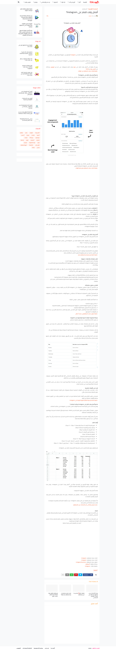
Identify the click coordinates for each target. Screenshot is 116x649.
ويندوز (28, 135)
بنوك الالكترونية (32, 142)
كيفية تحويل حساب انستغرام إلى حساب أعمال (86, 314)
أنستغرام (84, 9)
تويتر (74, 67)
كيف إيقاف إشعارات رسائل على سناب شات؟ (26, 59)
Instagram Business (81, 562)
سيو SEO (31, 138)
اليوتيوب (52, 67)
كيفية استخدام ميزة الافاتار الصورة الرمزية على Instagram (83, 400)
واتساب (33, 135)
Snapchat (31, 145)
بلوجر (38, 142)
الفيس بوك (93, 69)
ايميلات (26, 138)
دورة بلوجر (37, 138)
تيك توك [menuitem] (63, 2)
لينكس (38, 147)
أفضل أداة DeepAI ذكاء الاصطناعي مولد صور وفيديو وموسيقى (25, 93)
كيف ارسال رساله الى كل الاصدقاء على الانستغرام (85, 505)
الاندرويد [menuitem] (56, 2)
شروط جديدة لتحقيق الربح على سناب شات (25, 45)
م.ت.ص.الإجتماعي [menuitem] (45, 2)
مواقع (21, 133)
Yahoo (33, 147)
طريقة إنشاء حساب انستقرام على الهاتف (87, 71)
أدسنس (22, 135)
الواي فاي (37, 145)
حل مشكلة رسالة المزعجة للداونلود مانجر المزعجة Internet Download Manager (26, 18)
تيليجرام (25, 142)
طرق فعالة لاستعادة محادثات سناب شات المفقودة (27, 67)
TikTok (87, 69)
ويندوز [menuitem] (35, 2)
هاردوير (38, 140)
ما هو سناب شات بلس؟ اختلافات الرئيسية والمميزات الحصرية (25, 53)
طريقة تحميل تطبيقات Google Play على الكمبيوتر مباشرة (25, 25)
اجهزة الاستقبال (24, 145)
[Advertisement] (72, 181)
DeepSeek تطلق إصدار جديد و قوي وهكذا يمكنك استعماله (25, 112)
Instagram (83, 560)
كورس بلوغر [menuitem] (28, 2)
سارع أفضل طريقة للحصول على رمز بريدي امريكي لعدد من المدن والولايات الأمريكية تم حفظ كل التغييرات (25, 33)
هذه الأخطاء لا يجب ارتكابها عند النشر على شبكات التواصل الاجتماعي (93, 595)
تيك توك (22, 140)
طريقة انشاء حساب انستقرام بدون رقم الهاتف (86, 168)
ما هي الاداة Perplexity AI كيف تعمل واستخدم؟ (26, 119)
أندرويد (38, 135)
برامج (26, 133)
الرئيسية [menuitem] (85, 2)
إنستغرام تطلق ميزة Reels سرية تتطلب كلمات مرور (53, 595)
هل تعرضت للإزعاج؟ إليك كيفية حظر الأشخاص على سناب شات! (26, 74)
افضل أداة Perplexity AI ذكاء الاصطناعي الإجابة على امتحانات (25, 106)
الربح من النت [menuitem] (72, 2)
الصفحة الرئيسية (93, 9)
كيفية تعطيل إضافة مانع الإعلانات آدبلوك (26, 9)
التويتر (27, 140)
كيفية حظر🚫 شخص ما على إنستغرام (79, 594)
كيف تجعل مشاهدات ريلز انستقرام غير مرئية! (66, 594)
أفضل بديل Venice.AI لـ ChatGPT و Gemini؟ (27, 99)
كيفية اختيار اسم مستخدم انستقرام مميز (87, 255)
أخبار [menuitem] (80, 2)
